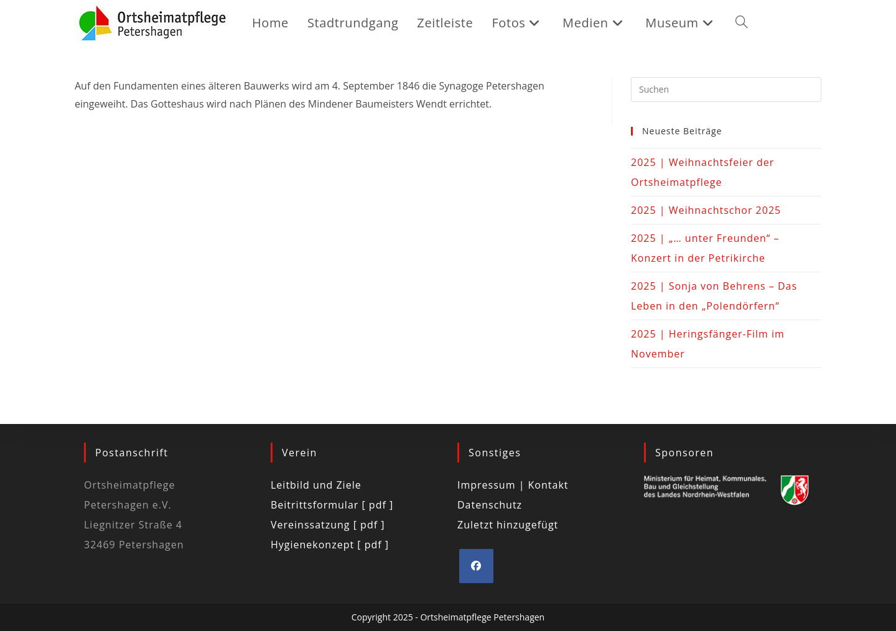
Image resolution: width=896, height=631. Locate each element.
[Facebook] (476, 566)
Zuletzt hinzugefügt (507, 525)
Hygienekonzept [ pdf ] (330, 544)
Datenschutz (489, 505)
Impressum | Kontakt (513, 485)
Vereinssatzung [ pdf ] (328, 525)
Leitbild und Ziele (316, 485)
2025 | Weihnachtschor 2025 (706, 210)
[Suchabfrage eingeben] (726, 89)
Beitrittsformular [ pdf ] (332, 505)
